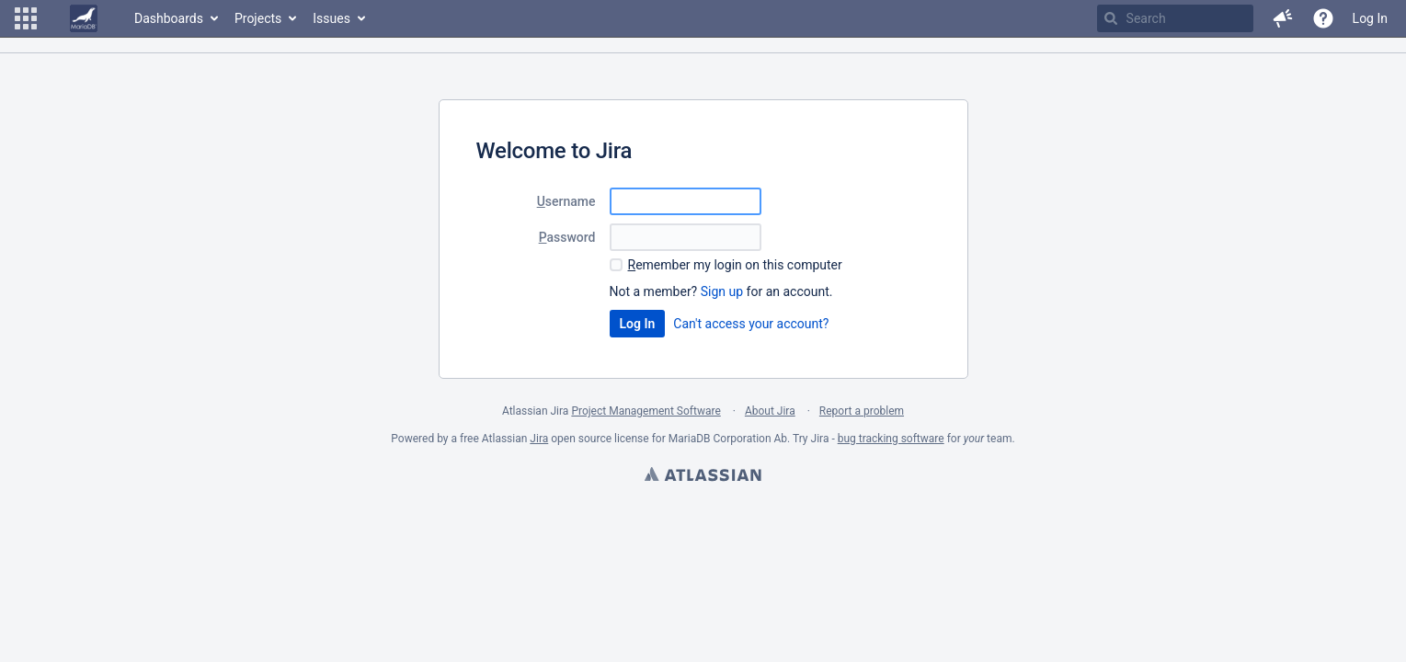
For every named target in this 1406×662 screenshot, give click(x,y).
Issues (331, 18)
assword (567, 237)
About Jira (770, 411)
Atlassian (703, 476)
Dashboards (168, 18)
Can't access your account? (751, 323)
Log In (1370, 18)
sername (566, 201)
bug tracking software (891, 438)
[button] (25, 18)
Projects (257, 18)
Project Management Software (645, 411)
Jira (539, 438)
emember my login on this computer (735, 264)
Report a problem (861, 411)
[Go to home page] (84, 18)
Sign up (722, 291)
